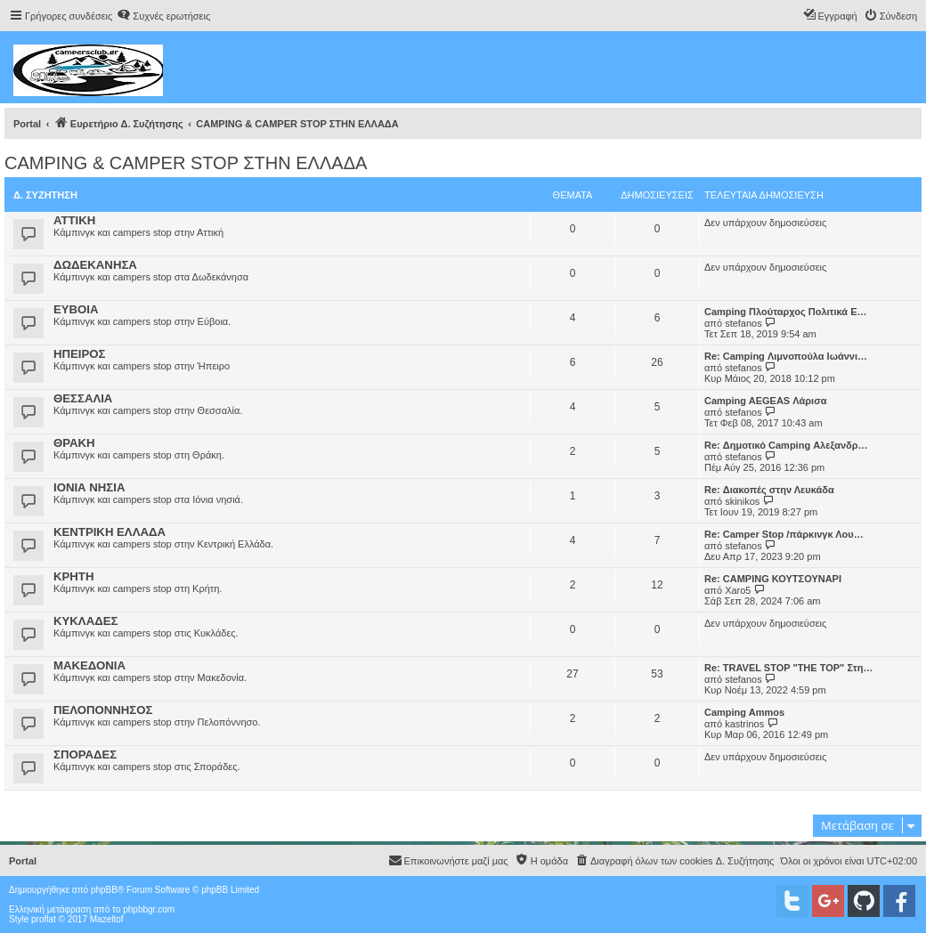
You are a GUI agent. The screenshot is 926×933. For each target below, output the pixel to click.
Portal (27, 123)
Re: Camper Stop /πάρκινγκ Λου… (784, 534)
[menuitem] (163, 16)
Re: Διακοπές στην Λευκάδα (769, 489)
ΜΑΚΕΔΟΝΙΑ (89, 665)
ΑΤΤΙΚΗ (74, 220)
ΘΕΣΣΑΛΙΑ (82, 398)
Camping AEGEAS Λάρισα (765, 400)
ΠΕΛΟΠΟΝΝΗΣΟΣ (102, 710)
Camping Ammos (744, 712)
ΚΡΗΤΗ (73, 576)
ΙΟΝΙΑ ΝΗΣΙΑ (89, 487)
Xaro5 (738, 590)
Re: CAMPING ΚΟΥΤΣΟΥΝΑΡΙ (772, 578)
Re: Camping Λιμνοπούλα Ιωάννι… (785, 356)
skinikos (742, 501)
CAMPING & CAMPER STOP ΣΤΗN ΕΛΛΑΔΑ (185, 163)
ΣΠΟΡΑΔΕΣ (85, 754)
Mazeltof (107, 919)
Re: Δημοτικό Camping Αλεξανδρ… (786, 445)
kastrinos (744, 723)
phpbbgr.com (149, 909)
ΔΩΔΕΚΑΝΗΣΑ (95, 265)
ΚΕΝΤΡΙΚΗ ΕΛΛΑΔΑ (109, 532)
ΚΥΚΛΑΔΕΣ (85, 621)
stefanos (743, 323)
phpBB (104, 890)
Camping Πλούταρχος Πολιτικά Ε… (785, 311)
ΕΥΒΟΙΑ (76, 309)
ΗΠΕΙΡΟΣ (79, 354)
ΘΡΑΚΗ (74, 443)
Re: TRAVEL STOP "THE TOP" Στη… (788, 667)
